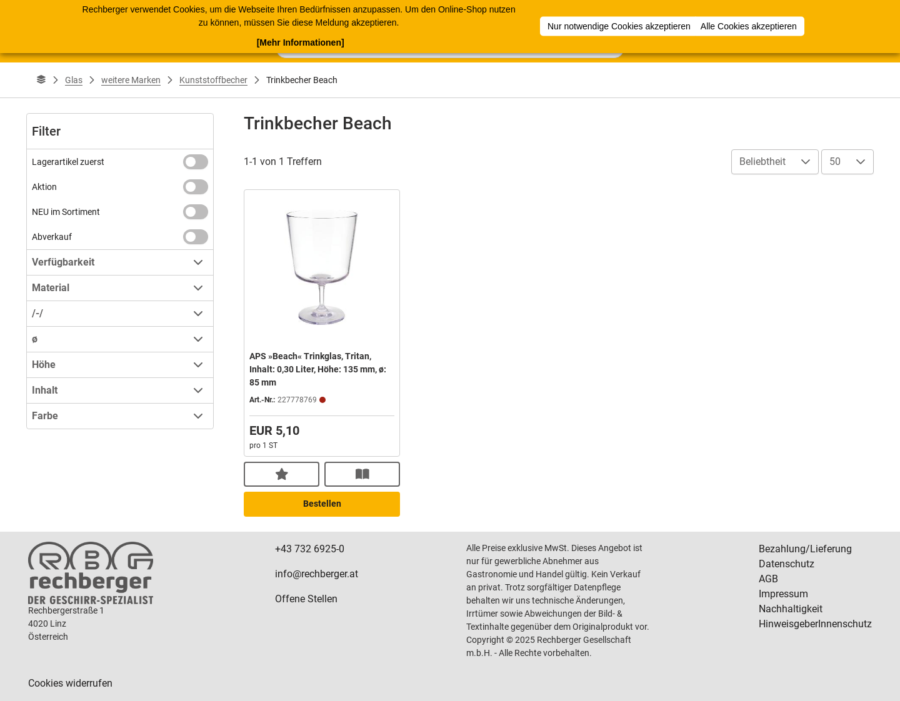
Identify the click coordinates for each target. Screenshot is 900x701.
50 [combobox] (835, 161)
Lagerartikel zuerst (68, 162)
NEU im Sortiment (66, 212)
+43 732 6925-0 (309, 549)
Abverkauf (52, 237)
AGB (768, 579)
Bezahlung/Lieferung (805, 549)
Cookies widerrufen (70, 683)
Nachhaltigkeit (790, 609)
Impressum (783, 594)
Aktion (44, 187)
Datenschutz (786, 564)
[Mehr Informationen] (300, 42)
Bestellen (322, 504)
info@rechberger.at (316, 574)
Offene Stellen (306, 599)
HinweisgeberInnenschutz (815, 624)
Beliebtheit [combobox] (762, 161)
